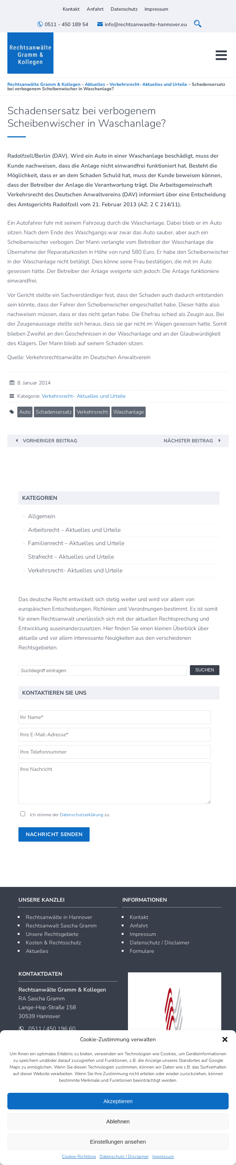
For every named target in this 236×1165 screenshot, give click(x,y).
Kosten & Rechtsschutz (53, 942)
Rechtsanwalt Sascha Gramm (61, 925)
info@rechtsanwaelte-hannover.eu (142, 24)
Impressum (163, 1156)
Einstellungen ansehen (118, 1141)
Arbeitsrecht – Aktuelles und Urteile (74, 530)
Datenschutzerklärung (81, 815)
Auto (25, 411)
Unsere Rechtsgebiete (52, 934)
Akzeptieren (117, 1101)
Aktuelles (37, 951)
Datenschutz (124, 9)
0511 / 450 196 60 (52, 1028)
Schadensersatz (54, 411)
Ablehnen (117, 1121)
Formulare (142, 951)
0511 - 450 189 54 (62, 24)
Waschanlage (128, 411)
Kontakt (71, 9)
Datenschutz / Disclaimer (124, 1156)
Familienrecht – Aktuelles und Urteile (76, 543)
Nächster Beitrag (188, 441)
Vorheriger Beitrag (50, 441)
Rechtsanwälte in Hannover (59, 917)
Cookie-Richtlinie (79, 1156)
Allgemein (41, 516)
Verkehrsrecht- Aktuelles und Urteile (83, 396)
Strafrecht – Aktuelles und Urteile (71, 557)
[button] (225, 1039)
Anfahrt (95, 9)
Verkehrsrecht (92, 411)
